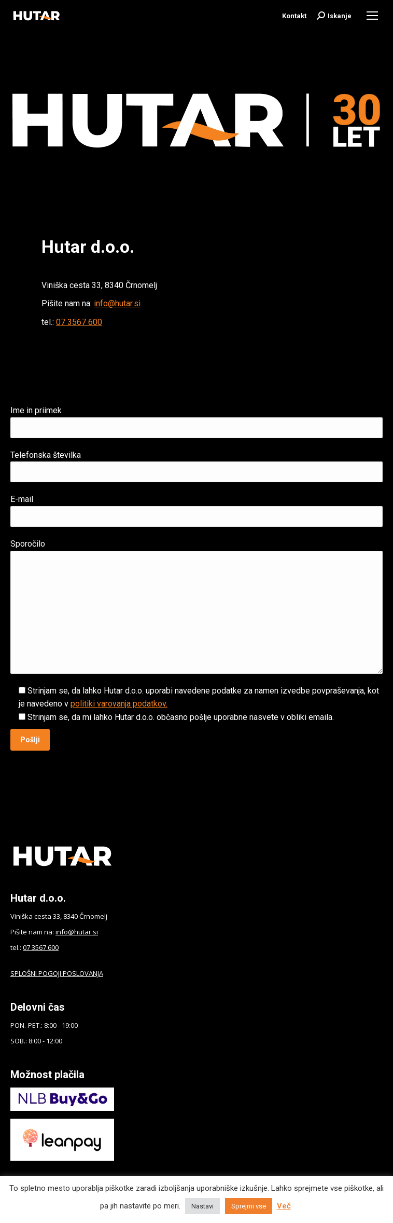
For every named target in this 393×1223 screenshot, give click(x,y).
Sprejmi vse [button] (248, 1206)
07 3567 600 (79, 322)
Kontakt (294, 16)
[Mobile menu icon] (372, 15)
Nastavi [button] (202, 1206)
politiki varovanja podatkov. (119, 704)
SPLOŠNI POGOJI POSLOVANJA (56, 973)
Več (284, 1206)
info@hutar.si (117, 303)
